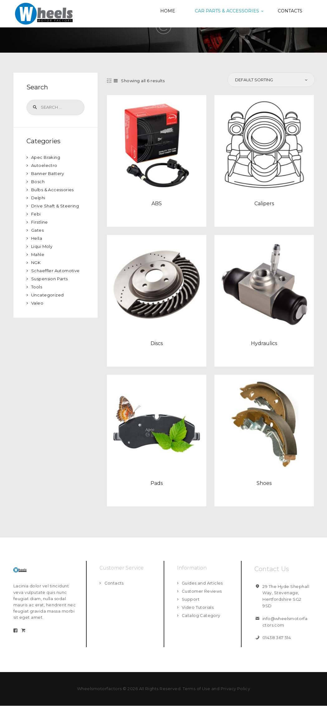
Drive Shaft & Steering (55, 205)
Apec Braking (45, 157)
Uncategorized (47, 294)
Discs (157, 343)
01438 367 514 (276, 637)
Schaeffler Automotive (55, 270)
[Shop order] (270, 80)
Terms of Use (196, 688)
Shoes (264, 483)
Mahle (38, 254)
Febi (36, 213)
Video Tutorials (198, 607)
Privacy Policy (236, 688)
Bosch (38, 181)
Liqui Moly (42, 246)
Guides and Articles (203, 582)
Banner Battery (48, 173)
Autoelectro (44, 165)
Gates (37, 230)
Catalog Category (201, 615)
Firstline (39, 222)
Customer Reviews (202, 591)
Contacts (114, 582)
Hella (36, 238)
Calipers (264, 203)
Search (34, 107)
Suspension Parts (49, 278)
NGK (36, 262)
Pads (157, 483)
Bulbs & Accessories (53, 189)
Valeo (37, 303)
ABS (156, 203)
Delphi (38, 197)
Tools (36, 286)
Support (191, 599)
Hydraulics (264, 343)
